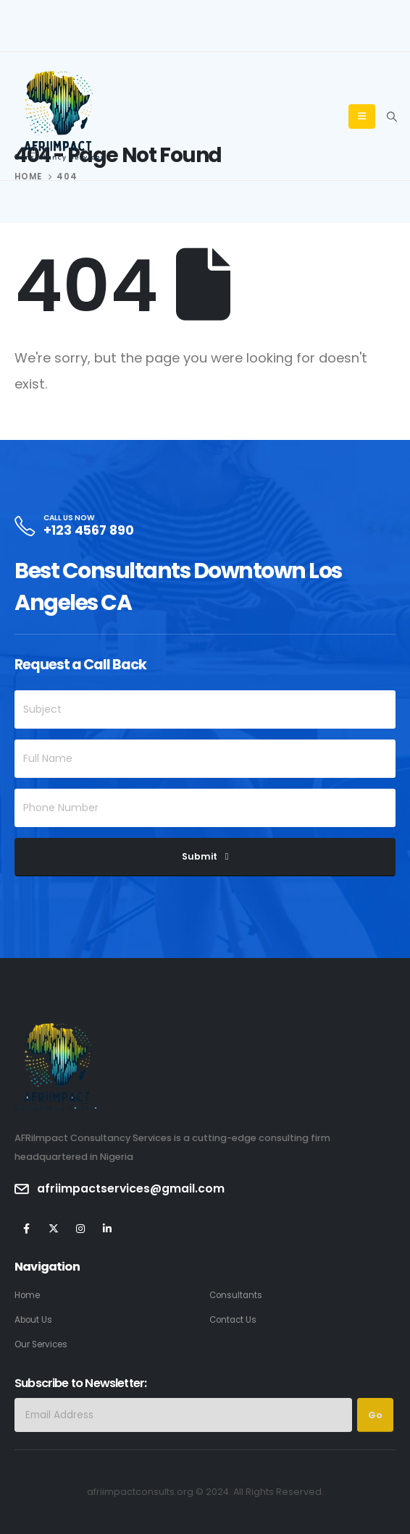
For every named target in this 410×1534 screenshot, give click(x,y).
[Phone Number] (205, 808)
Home (27, 1295)
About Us (33, 1320)
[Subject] (205, 709)
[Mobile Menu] (361, 116)
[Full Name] (205, 759)
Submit (199, 856)
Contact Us (232, 1320)
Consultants (235, 1295)
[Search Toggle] (391, 116)
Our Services (40, 1344)
